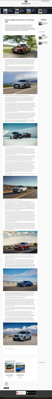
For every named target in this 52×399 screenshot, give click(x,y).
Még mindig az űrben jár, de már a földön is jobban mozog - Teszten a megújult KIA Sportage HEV (45, 12)
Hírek (33, 7)
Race (30, 7)
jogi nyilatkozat (8, 397)
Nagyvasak (27, 7)
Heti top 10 (43, 35)
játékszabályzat (18, 397)
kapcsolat (5, 397)
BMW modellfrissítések (8, 346)
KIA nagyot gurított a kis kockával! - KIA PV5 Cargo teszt (45, 37)
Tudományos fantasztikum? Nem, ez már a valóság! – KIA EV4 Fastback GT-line (22, 11)
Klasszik (24, 7)
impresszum (11, 397)
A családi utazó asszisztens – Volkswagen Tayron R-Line (33, 10)
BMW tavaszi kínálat (13, 346)
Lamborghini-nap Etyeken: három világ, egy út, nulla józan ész (45, 43)
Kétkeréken (15, 7)
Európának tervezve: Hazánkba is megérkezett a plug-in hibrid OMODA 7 (10, 11)
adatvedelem (14, 397)
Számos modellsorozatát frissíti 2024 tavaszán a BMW (14, 15)
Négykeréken (20, 7)
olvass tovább (9, 376)
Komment (11, 23)
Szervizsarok (36, 7)
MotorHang (42, 31)
